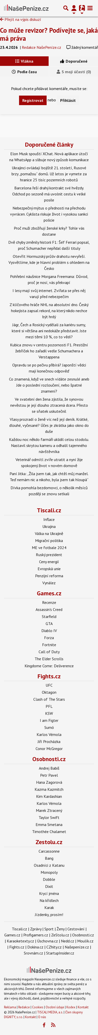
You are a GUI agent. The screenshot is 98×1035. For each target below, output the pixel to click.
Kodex (71, 1007)
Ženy (60, 928)
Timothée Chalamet (49, 831)
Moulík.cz (85, 940)
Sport (49, 928)
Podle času (24, 71)
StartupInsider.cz (60, 953)
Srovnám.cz (33, 953)
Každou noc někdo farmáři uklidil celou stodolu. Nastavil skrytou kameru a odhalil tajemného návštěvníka (49, 445)
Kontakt (83, 1007)
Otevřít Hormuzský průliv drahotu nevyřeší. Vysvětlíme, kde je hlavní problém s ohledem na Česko (49, 262)
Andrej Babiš (49, 768)
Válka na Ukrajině (49, 533)
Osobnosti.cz (49, 759)
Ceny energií (49, 561)
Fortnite (49, 644)
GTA (49, 623)
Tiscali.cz (49, 510)
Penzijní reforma (49, 575)
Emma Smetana (49, 824)
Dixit (49, 886)
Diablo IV (49, 630)
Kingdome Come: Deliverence (49, 665)
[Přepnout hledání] (66, 8)
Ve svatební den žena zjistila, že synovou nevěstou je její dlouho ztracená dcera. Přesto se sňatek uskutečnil (49, 405)
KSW (49, 713)
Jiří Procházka (49, 741)
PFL (49, 706)
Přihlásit (68, 100)
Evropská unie (49, 568)
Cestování (75, 928)
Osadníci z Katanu (49, 865)
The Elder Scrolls (49, 658)
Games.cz (49, 593)
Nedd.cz (67, 940)
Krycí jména (49, 893)
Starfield (49, 616)
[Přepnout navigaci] (74, 8)
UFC (49, 685)
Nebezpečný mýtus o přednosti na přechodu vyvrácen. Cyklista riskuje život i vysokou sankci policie (49, 214)
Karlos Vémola (49, 734)
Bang (49, 858)
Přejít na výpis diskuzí (20, 19)
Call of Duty (49, 651)
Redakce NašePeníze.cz (41, 47)
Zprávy (35, 928)
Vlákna (24, 61)
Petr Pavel (49, 775)
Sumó (49, 727)
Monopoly (49, 872)
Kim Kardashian (49, 796)
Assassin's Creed (49, 609)
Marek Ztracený (49, 810)
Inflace (49, 519)
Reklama (10, 1007)
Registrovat (32, 100)
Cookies (37, 1007)
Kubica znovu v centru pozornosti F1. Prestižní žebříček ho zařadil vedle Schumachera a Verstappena (49, 350)
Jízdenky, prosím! (49, 914)
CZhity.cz (54, 946)
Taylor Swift (49, 817)
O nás (42, 1017)
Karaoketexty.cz (20, 940)
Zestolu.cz (49, 842)
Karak (49, 907)
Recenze (49, 602)
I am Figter (49, 720)
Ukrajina (49, 526)
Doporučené (73, 61)
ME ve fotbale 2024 (49, 547)
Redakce (24, 1007)
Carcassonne (49, 851)
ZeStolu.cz (60, 934)
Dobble (49, 879)
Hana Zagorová (49, 782)
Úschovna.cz (47, 940)
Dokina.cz (35, 946)
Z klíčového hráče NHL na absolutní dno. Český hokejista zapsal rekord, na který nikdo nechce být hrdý (49, 310)
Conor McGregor (49, 748)
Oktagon (49, 692)
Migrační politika (49, 540)
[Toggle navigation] (90, 8)
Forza (49, 637)
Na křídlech (49, 900)
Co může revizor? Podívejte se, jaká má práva (49, 34)
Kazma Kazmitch (49, 789)
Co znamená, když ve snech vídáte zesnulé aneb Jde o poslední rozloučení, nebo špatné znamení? (49, 385)
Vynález (49, 582)
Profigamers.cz (35, 934)
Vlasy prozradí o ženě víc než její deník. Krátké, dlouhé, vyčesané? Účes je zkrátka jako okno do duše (49, 425)
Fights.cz (49, 676)
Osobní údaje (55, 1007)
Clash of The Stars (49, 699)
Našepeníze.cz (77, 946)
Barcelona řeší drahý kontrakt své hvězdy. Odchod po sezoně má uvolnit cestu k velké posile (49, 193)
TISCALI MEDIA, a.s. (50, 1012)
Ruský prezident (49, 554)
